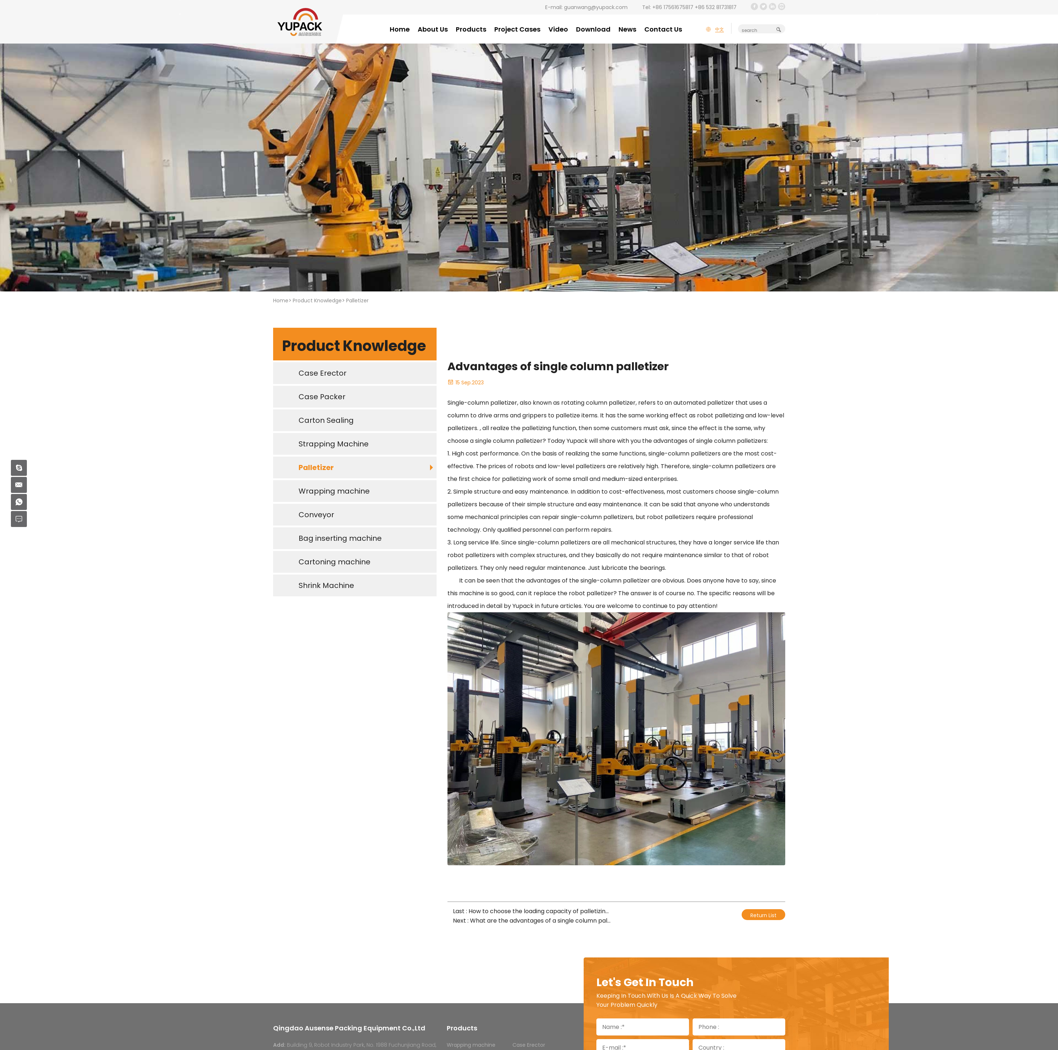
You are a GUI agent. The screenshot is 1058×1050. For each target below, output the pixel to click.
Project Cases (517, 29)
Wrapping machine (471, 1045)
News (627, 29)
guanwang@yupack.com (596, 7)
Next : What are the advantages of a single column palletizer (532, 920)
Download (593, 29)
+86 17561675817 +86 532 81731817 (694, 7)
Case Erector (528, 1045)
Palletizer (357, 300)
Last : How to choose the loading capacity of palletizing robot (532, 911)
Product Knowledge (317, 300)
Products (471, 29)
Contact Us (663, 29)
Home (400, 29)
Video (558, 29)
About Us (433, 29)
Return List (763, 915)
